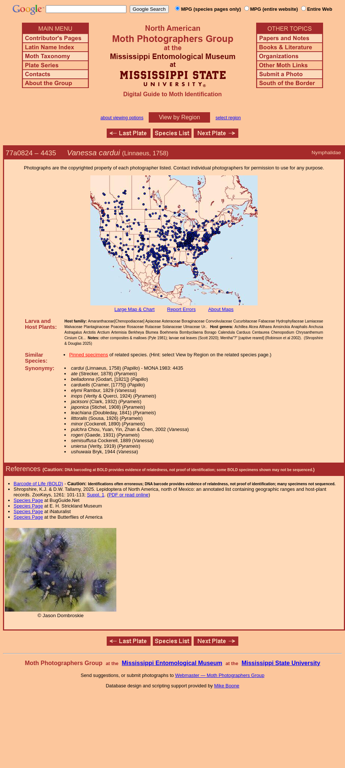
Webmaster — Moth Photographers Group (219, 675)
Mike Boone (226, 685)
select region (228, 117)
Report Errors (181, 309)
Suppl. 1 (95, 495)
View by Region (179, 117)
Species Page (28, 500)
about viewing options (121, 117)
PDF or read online (128, 495)
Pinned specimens (88, 354)
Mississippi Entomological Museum (172, 663)
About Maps (220, 309)
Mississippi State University (281, 663)
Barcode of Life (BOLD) (38, 483)
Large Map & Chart (135, 309)
